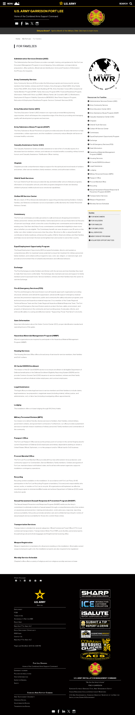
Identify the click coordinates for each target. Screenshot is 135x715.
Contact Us (18, 637)
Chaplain (17, 163)
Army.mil (40, 605)
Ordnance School (20, 700)
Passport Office (21, 438)
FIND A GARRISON (95, 685)
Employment (18, 609)
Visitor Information (21, 677)
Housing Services (21, 351)
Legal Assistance (21, 387)
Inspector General (20, 680)
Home (18, 39)
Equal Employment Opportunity (25, 630)
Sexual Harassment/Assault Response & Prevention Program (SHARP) (44, 501)
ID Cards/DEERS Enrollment (26, 366)
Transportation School (22, 706)
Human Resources (75, 692)
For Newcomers (98, 217)
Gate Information (22, 320)
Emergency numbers (20, 670)
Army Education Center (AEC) (27, 109)
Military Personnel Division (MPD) (28, 417)
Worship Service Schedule (25, 557)
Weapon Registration (23, 542)
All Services (96, 232)
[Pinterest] (30, 581)
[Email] (41, 581)
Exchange (18, 267)
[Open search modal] (126, 3)
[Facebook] (16, 581)
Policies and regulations (22, 674)
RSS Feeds (17, 633)
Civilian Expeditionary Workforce (94, 692)
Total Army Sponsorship (98, 689)
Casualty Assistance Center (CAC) (29, 145)
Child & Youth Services (24, 178)
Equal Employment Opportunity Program (31, 246)
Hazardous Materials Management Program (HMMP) (36, 336)
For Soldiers (97, 221)
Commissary (19, 214)
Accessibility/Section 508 (23, 619)
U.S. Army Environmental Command (81, 695)
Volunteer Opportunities (102, 240)
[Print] (35, 581)
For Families (96, 225)
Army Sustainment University (24, 697)
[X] (20, 581)
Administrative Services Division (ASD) (31, 59)
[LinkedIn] (25, 581)
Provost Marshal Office (24, 456)
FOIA (16, 613)
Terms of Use (18, 616)
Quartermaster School (22, 703)
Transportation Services (25, 524)
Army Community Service (25, 79)
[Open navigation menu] (7, 3)
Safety (16, 683)
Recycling (18, 477)
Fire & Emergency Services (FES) (28, 288)
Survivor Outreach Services (79, 689)
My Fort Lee (26, 39)
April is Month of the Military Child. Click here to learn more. (67, 31)
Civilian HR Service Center (25, 196)
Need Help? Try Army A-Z (22, 626)
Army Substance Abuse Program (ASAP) (32, 127)
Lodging (17, 405)
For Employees (97, 228)
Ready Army (18, 622)
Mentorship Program (100, 236)
